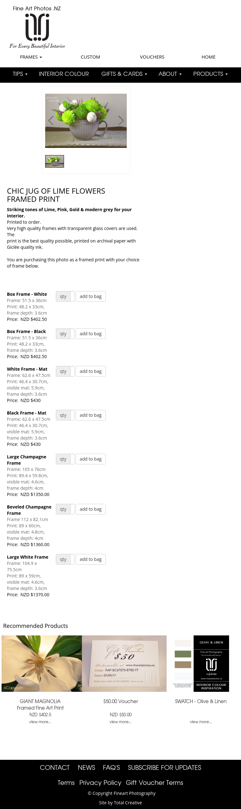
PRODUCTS (210, 73)
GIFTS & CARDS (124, 73)
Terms (66, 782)
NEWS (86, 767)
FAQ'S (111, 767)
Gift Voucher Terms (154, 782)
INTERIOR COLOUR (64, 73)
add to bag (91, 296)
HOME (208, 57)
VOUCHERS (152, 57)
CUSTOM (90, 57)
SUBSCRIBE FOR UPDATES (164, 767)
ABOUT (170, 73)
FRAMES (31, 57)
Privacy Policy (100, 782)
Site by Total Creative (120, 803)
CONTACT (55, 767)
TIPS (20, 73)
